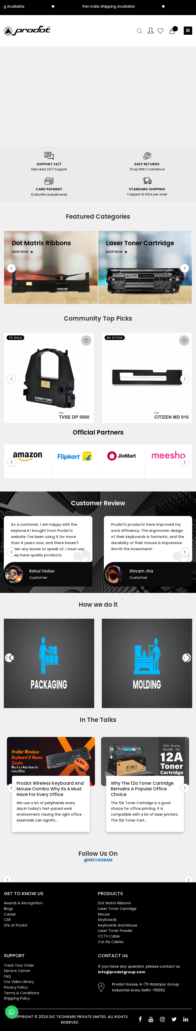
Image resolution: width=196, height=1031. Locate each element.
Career (10, 914)
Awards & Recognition (23, 903)
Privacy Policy (16, 987)
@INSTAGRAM (98, 860)
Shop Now (22, 252)
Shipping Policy (17, 998)
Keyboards (107, 919)
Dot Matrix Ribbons (114, 903)
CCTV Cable (109, 936)
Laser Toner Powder (115, 930)
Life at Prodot (16, 925)
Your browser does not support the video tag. (98, 95)
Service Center (17, 970)
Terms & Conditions (21, 992)
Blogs (8, 908)
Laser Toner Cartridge (117, 908)
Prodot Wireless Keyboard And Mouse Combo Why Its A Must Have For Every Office (50, 789)
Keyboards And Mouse (117, 925)
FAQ (7, 976)
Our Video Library (19, 981)
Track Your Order (19, 965)
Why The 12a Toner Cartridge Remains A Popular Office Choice (142, 789)
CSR (7, 919)
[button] (11, 268)
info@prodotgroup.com (121, 972)
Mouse (104, 914)
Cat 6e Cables (111, 941)
